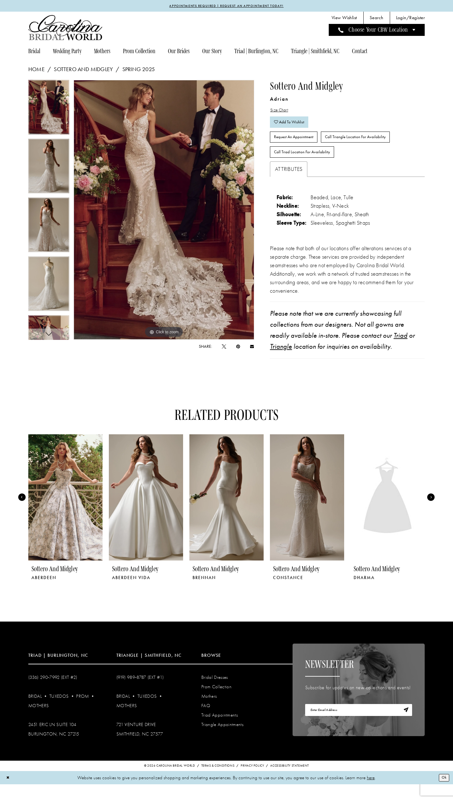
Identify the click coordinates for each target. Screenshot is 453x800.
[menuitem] (344, 19)
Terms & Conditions (218, 781)
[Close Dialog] (9, 793)
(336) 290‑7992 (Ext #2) (52, 692)
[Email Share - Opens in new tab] (252, 347)
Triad (400, 350)
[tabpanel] (48, 110)
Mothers (38, 720)
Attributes (288, 184)
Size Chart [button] (281, 112)
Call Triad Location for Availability (307, 165)
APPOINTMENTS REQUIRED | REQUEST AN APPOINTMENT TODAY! (226, 6)
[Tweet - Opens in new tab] (223, 347)
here (371, 793)
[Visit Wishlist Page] (344, 19)
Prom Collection (216, 701)
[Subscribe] (405, 726)
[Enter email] (358, 726)
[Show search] (376, 19)
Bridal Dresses (214, 692)
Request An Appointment (299, 146)
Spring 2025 (138, 70)
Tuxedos (59, 711)
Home (36, 70)
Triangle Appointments (222, 739)
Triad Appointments (219, 730)
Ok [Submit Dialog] (443, 793)
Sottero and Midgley (83, 70)
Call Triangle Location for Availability (373, 146)
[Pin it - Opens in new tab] (238, 347)
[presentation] (65, 512)
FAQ (205, 720)
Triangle (281, 361)
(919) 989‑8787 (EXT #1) (140, 692)
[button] (410, 19)
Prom (82, 711)
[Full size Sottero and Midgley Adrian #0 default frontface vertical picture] (164, 211)
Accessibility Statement (289, 781)
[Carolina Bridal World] (65, 29)
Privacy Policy (252, 781)
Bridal (35, 711)
